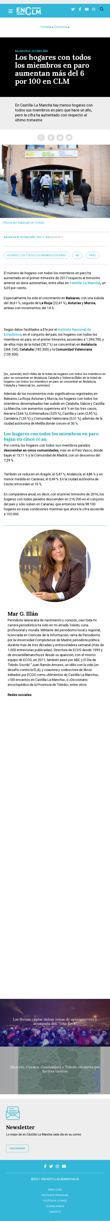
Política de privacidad (55, 1195)
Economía (60, 27)
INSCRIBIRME (17, 1148)
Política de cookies (55, 1200)
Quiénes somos (55, 1206)
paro (92, 255)
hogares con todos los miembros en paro (36, 255)
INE (77, 255)
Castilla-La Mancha (85, 283)
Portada (46, 27)
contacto (55, 1212)
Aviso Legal (55, 1189)
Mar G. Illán (43, 237)
